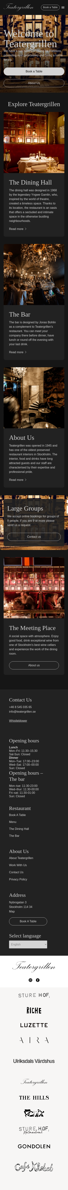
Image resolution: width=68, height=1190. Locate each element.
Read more (16, 228)
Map (12, 911)
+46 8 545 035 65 (20, 707)
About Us (34, 83)
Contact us (34, 536)
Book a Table (50, 7)
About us (34, 665)
